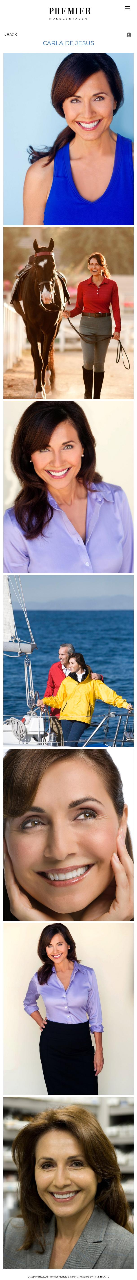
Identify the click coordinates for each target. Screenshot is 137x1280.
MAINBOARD (101, 1276)
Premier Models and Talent (69, 13)
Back (10, 35)
